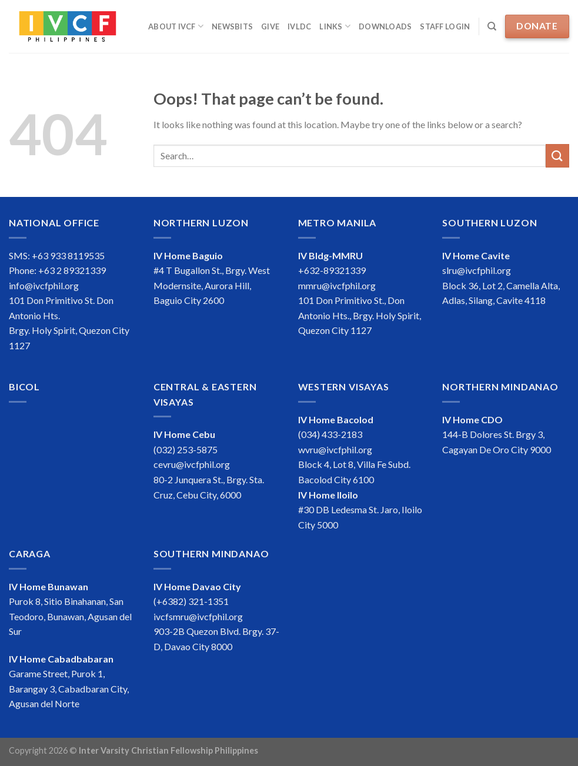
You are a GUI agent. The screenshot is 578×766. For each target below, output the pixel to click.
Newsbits (232, 26)
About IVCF (175, 26)
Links (334, 26)
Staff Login (445, 26)
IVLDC (299, 26)
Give (270, 26)
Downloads (385, 26)
